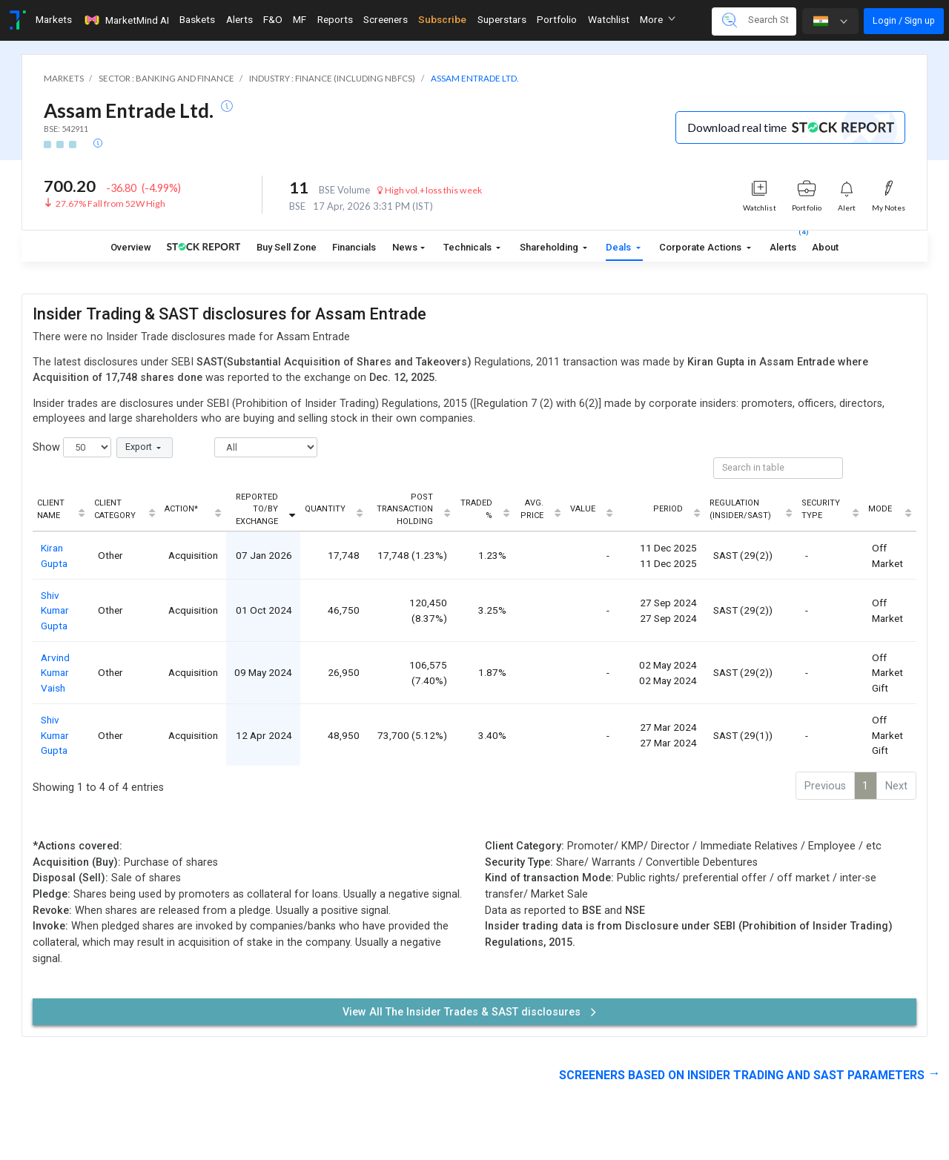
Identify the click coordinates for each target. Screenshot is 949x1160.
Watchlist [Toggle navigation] (608, 19)
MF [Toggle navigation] (299, 19)
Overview (130, 247)
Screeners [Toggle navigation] (385, 19)
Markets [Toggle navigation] (54, 19)
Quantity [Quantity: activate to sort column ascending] (325, 509)
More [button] (657, 19)
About (825, 247)
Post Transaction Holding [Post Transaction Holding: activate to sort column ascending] (405, 509)
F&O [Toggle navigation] (272, 19)
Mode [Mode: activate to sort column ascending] (880, 509)
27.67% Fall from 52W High (110, 203)
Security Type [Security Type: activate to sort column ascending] (820, 509)
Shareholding (550, 247)
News (404, 247)
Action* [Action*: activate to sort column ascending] (181, 509)
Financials (354, 247)
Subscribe (442, 19)
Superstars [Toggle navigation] (501, 19)
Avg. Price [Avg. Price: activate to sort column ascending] (531, 509)
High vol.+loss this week (429, 190)
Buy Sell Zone (287, 247)
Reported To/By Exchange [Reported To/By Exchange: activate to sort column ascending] (257, 509)
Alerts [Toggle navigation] (239, 19)
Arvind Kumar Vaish (55, 673)
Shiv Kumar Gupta (55, 610)
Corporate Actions (701, 247)
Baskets (197, 19)
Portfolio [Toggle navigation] (557, 19)
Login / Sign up (904, 20)
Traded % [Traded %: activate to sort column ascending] (476, 509)
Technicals (468, 247)
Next (896, 786)
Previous (825, 786)
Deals (619, 247)
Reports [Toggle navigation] (335, 19)
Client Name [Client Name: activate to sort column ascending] (51, 509)
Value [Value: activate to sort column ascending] (582, 509)
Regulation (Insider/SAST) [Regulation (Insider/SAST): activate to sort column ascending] (740, 509)
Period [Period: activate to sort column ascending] (668, 509)
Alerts (783, 244)
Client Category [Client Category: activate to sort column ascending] (115, 509)
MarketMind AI (126, 20)
